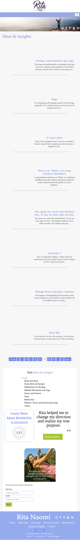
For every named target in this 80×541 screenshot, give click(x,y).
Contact (52, 527)
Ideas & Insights (37, 527)
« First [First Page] (12, 359)
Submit (9, 505)
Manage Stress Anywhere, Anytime (54, 291)
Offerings (36, 523)
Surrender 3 (54, 253)
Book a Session (51, 523)
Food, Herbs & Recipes (34, 384)
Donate (40, 532)
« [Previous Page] (17, 359)
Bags (54, 99)
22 (40, 359)
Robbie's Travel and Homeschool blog (41, 404)
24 (49, 359)
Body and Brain (31, 381)
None (26, 397)
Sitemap (29, 537)
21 (35, 359)
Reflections (29, 400)
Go (19, 434)
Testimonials (68, 523)
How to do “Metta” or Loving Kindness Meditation (54, 172)
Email (8, 497)
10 (26, 359)
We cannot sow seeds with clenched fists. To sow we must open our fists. (54, 213)
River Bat (54, 332)
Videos (27, 407)
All (25, 378)
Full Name (9, 490)
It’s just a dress (54, 137)
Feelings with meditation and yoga (54, 60)
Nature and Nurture (32, 394)
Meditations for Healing (34, 387)
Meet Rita (23, 523)
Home (12, 523)
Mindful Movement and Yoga (37, 391)
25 (54, 359)
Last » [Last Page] (68, 359)
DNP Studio (55, 537)
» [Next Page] (62, 359)
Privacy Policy (39, 537)
